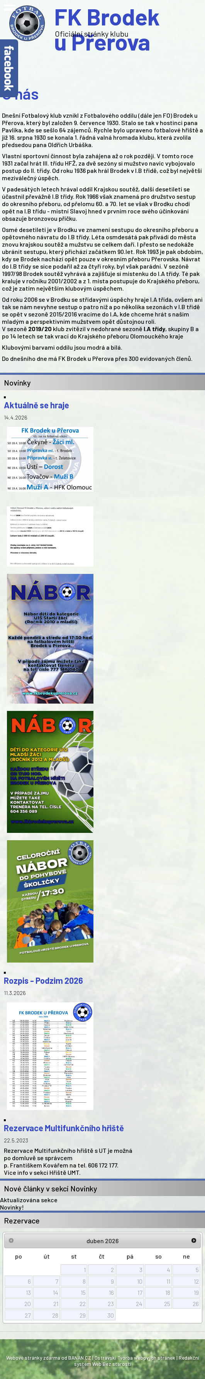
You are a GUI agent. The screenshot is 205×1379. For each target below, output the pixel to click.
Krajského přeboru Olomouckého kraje (130, 336)
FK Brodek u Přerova (107, 23)
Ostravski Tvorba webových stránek (135, 1358)
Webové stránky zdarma (33, 1358)
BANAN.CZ (79, 1358)
